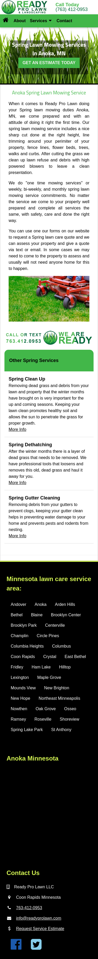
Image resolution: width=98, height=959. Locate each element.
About (20, 21)
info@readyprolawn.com (38, 918)
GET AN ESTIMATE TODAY (49, 63)
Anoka (41, 604)
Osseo (70, 709)
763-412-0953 (29, 908)
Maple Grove (49, 677)
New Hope (20, 698)
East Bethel (75, 656)
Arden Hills (65, 604)
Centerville (55, 625)
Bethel (16, 615)
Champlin (19, 636)
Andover (18, 604)
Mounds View (23, 688)
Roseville (42, 719)
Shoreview (69, 719)
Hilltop (65, 667)
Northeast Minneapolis (59, 698)
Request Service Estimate (40, 928)
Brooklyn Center (66, 615)
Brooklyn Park (24, 625)
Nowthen (19, 709)
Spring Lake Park (27, 729)
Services (40, 21)
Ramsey (18, 719)
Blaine (36, 615)
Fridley (17, 667)
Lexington (20, 677)
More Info (17, 429)
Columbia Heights (27, 646)
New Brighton (56, 688)
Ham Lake (41, 667)
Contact (64, 21)
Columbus (61, 646)
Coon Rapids (23, 656)
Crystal (49, 656)
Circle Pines (48, 636)
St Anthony (61, 729)
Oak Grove (46, 709)
